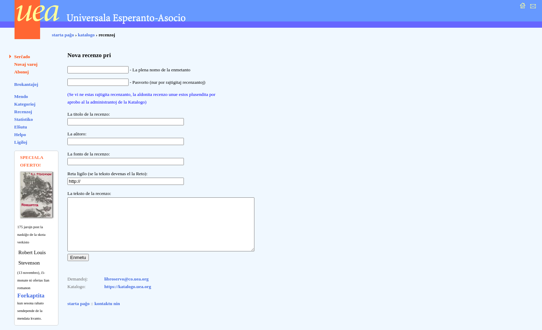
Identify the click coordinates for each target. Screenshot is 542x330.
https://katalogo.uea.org (127, 297)
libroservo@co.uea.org (126, 289)
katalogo (86, 34)
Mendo (21, 96)
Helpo (20, 134)
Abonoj (21, 71)
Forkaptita (31, 295)
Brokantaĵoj (26, 84)
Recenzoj (23, 111)
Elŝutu (20, 127)
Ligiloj (20, 142)
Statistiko (23, 119)
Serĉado (22, 56)
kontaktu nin (107, 313)
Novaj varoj (26, 64)
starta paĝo (63, 34)
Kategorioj (24, 104)
